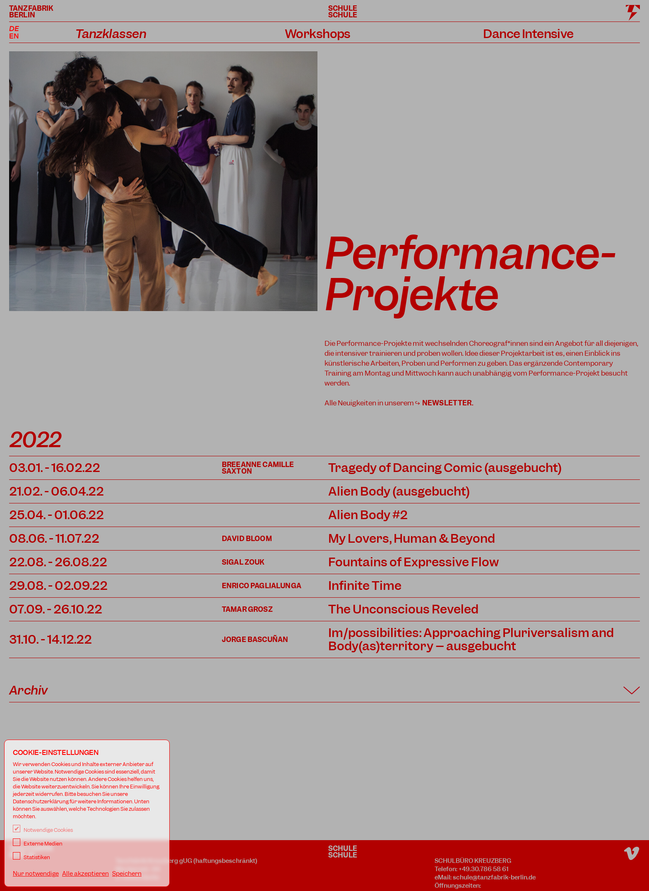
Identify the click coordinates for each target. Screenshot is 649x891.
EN (14, 36)
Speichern (127, 873)
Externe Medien (37, 843)
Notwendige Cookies (43, 830)
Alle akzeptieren (85, 873)
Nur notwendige (36, 873)
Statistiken (31, 857)
